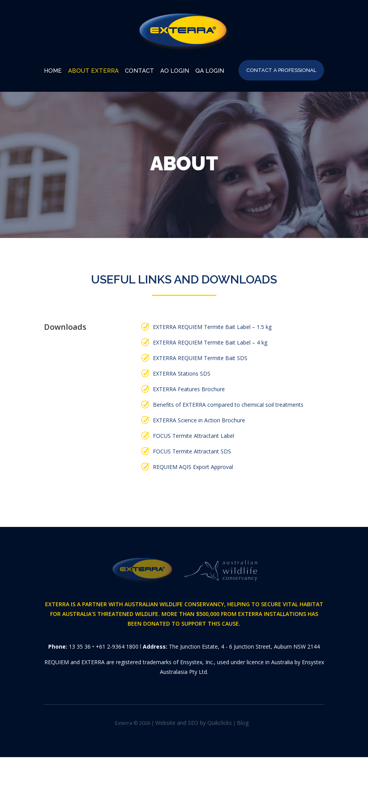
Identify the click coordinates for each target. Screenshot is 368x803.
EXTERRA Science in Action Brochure (199, 420)
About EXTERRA (93, 70)
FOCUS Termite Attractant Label (193, 435)
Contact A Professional (281, 70)
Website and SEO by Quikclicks (193, 722)
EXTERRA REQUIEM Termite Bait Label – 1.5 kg (212, 327)
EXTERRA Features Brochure (189, 389)
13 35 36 (80, 646)
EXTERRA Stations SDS (181, 373)
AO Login (174, 70)
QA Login (209, 70)
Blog (243, 722)
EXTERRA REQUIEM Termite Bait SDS (200, 358)
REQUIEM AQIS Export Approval (193, 467)
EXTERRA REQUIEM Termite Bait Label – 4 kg (210, 342)
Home (53, 70)
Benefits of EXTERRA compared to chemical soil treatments (228, 404)
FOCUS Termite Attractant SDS (192, 451)
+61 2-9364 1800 (117, 646)
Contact (139, 70)
